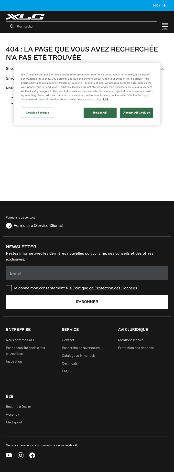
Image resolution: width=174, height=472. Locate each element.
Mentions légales (130, 340)
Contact (68, 340)
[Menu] (162, 26)
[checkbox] (87, 288)
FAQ (65, 371)
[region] (87, 94)
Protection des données (136, 348)
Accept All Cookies (136, 113)
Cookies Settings (37, 113)
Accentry (13, 414)
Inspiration (14, 361)
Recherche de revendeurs (81, 348)
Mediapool (14, 422)
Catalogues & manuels (79, 356)
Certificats (70, 363)
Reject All (100, 113)
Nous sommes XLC (20, 340)
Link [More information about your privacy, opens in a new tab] (106, 99)
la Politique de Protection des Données (103, 288)
